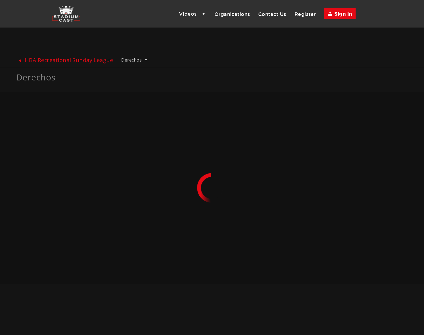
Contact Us (272, 14)
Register (305, 14)
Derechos (134, 60)
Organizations (232, 14)
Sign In (339, 13)
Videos (188, 13)
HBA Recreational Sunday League (64, 60)
